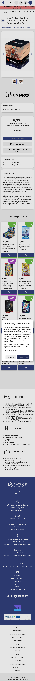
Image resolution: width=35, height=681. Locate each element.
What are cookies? (11, 350)
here (10, 346)
